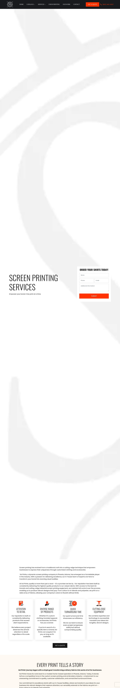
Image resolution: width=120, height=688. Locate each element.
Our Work (66, 4)
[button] (107, 4)
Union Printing (54, 4)
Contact (76, 4)
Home (22, 4)
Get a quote (92, 4)
